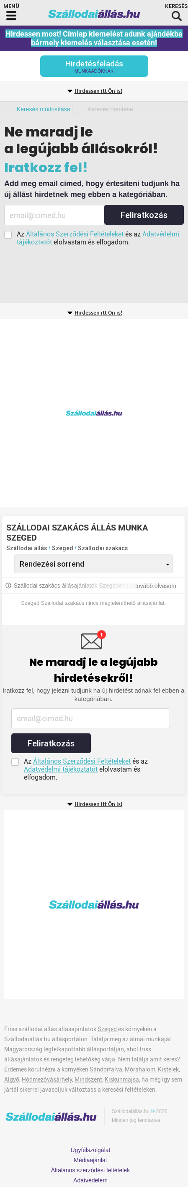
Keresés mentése (110, 109)
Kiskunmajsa (122, 1079)
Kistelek (168, 1069)
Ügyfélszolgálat (91, 1150)
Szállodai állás (26, 548)
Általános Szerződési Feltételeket (75, 234)
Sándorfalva (106, 1069)
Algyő (11, 1079)
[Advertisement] (94, 413)
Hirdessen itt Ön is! (98, 91)
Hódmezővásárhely (47, 1079)
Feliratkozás (144, 215)
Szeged (63, 548)
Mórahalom (140, 1069)
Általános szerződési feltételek (90, 1170)
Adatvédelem (90, 1180)
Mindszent (88, 1079)
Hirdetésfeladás (94, 66)
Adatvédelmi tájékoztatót (61, 769)
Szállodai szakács (103, 548)
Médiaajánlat (90, 1160)
